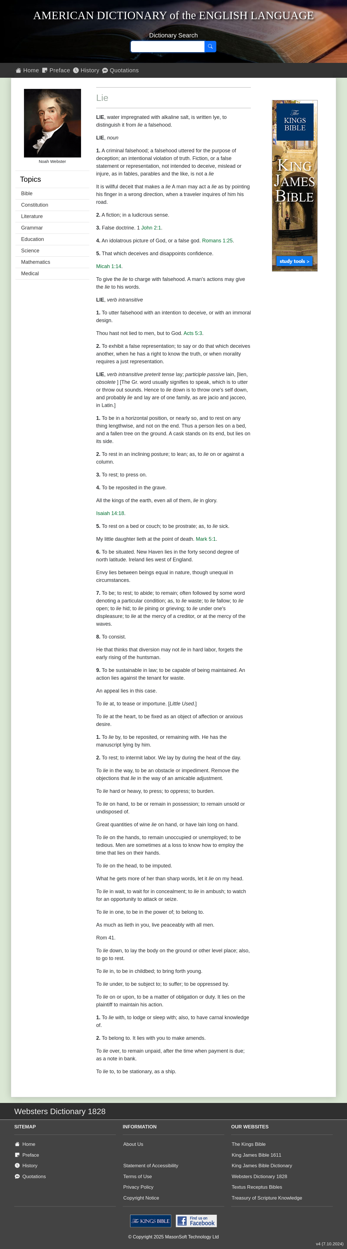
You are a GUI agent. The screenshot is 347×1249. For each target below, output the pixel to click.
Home (27, 70)
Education (32, 239)
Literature (32, 216)
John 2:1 (151, 228)
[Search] (210, 46)
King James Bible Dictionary (262, 1165)
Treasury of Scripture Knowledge (267, 1198)
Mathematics (35, 262)
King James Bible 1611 (256, 1155)
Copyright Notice (141, 1198)
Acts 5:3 (192, 333)
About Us (133, 1144)
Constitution (34, 205)
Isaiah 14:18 (110, 513)
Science (30, 251)
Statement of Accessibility (150, 1165)
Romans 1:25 (217, 241)
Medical (30, 273)
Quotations (120, 70)
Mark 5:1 (206, 539)
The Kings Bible (249, 1144)
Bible (27, 193)
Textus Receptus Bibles (257, 1187)
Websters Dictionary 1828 (259, 1176)
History (86, 70)
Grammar (32, 228)
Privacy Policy (138, 1187)
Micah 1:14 (108, 266)
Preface (56, 70)
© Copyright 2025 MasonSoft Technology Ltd (173, 1236)
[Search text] (168, 46)
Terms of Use (137, 1176)
